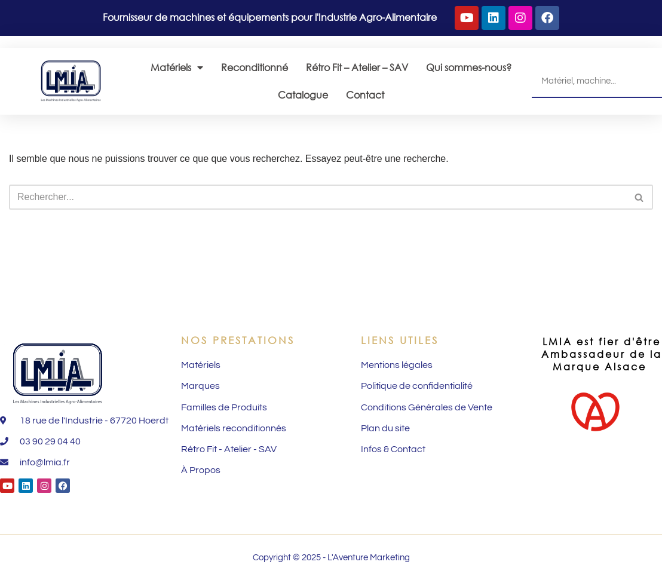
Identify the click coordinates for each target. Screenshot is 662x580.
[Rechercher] (317, 197)
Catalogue (303, 94)
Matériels (177, 67)
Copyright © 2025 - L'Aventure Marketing (331, 557)
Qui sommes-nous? (468, 67)
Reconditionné (254, 67)
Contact (365, 94)
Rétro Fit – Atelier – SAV (357, 67)
